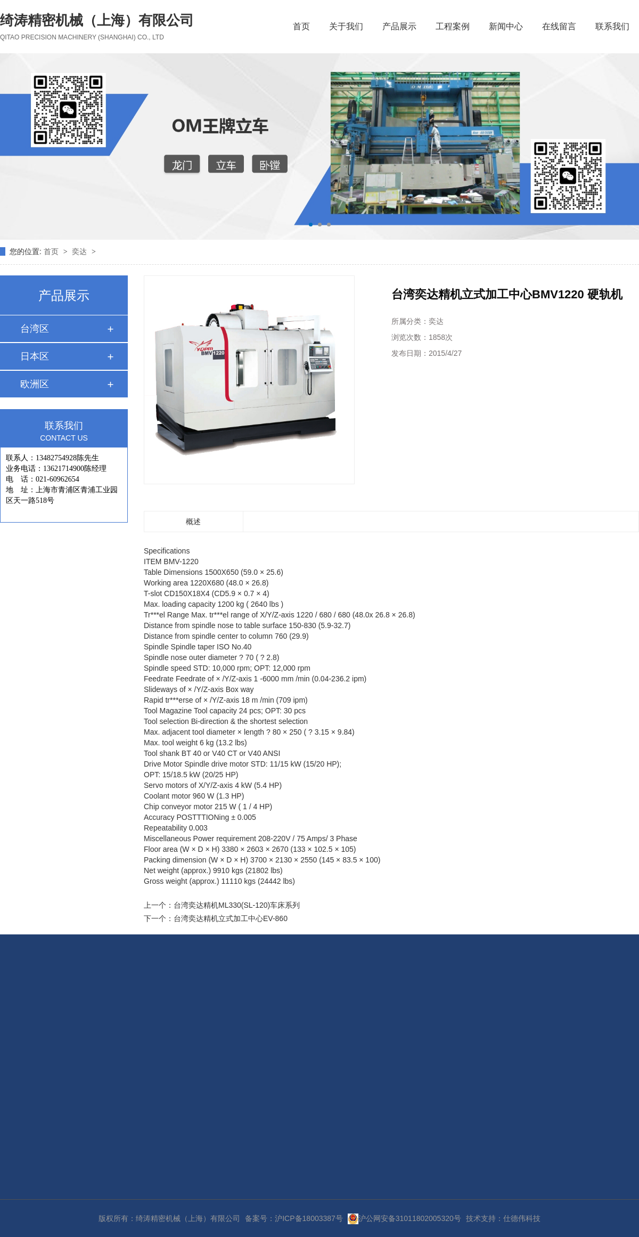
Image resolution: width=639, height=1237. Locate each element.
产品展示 (399, 26)
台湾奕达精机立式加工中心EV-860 (231, 918)
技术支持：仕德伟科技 (503, 1218)
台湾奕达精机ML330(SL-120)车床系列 (237, 905)
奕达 (80, 251)
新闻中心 (506, 26)
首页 (301, 26)
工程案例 (453, 26)
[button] (311, 224)
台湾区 (34, 328)
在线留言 (559, 26)
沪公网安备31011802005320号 (404, 1218)
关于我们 (346, 26)
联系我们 (612, 26)
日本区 (34, 356)
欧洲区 (34, 384)
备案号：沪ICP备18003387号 (294, 1218)
